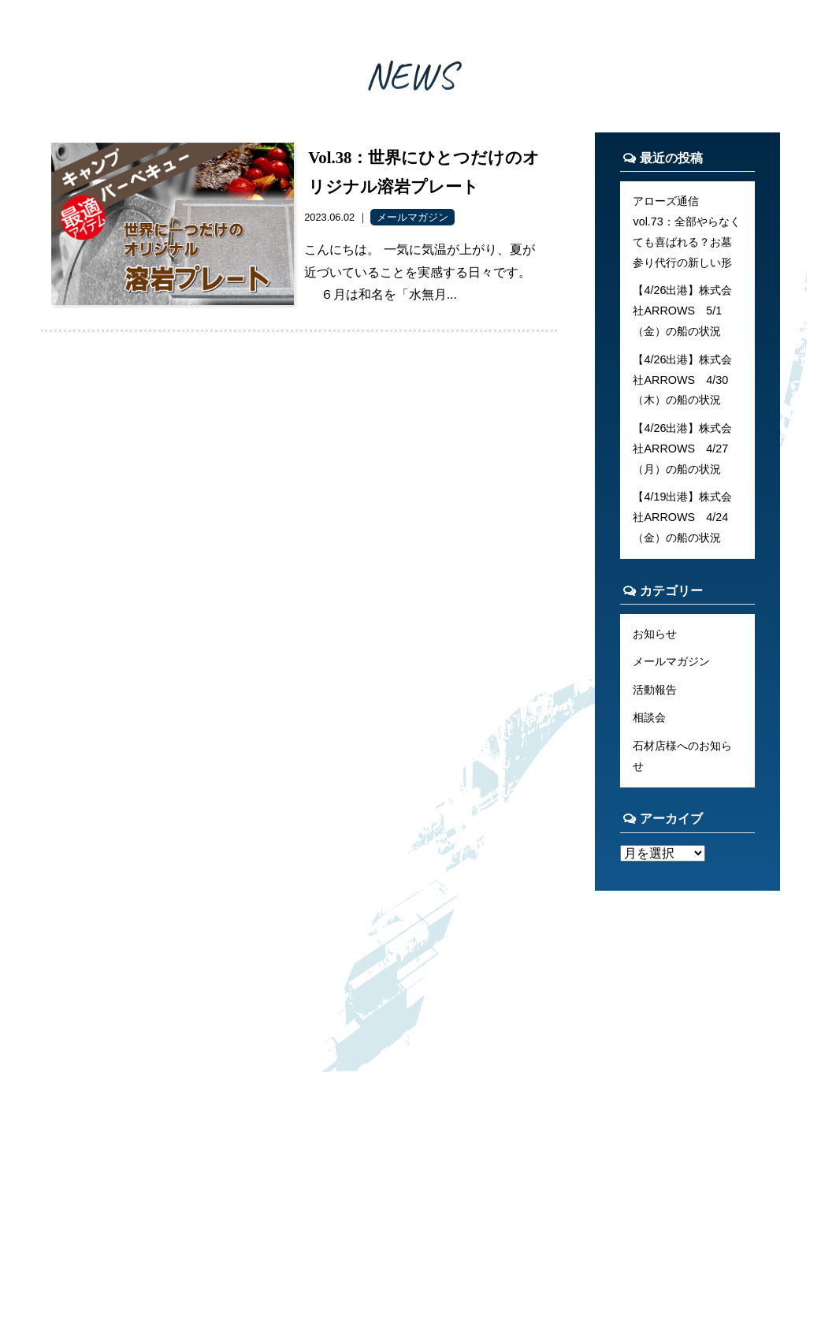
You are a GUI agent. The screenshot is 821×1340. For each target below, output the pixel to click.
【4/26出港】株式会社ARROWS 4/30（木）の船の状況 (682, 380)
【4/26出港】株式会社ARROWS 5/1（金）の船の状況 (682, 310)
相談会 (649, 717)
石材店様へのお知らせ (682, 755)
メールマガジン (671, 661)
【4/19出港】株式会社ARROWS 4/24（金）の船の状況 (682, 517)
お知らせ (655, 633)
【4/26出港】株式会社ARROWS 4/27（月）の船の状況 (682, 448)
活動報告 (655, 689)
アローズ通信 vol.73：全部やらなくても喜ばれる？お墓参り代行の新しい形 (686, 232)
